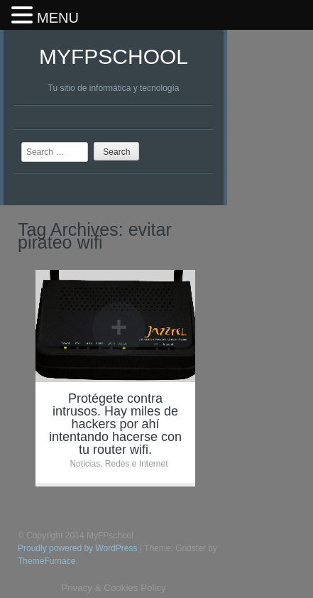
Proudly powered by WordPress (78, 548)
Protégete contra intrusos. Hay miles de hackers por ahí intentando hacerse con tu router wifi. (115, 424)
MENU (58, 18)
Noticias (85, 464)
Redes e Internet (136, 464)
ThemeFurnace (46, 561)
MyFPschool (113, 56)
